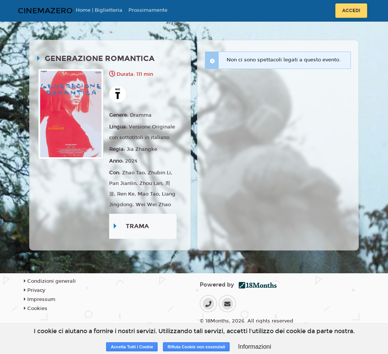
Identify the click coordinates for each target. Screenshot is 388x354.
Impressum (39, 299)
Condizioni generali (50, 281)
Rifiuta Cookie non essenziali (196, 347)
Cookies (35, 308)
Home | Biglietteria (99, 10)
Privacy (34, 290)
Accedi (351, 10)
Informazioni (254, 346)
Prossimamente (147, 10)
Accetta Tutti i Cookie (132, 347)
